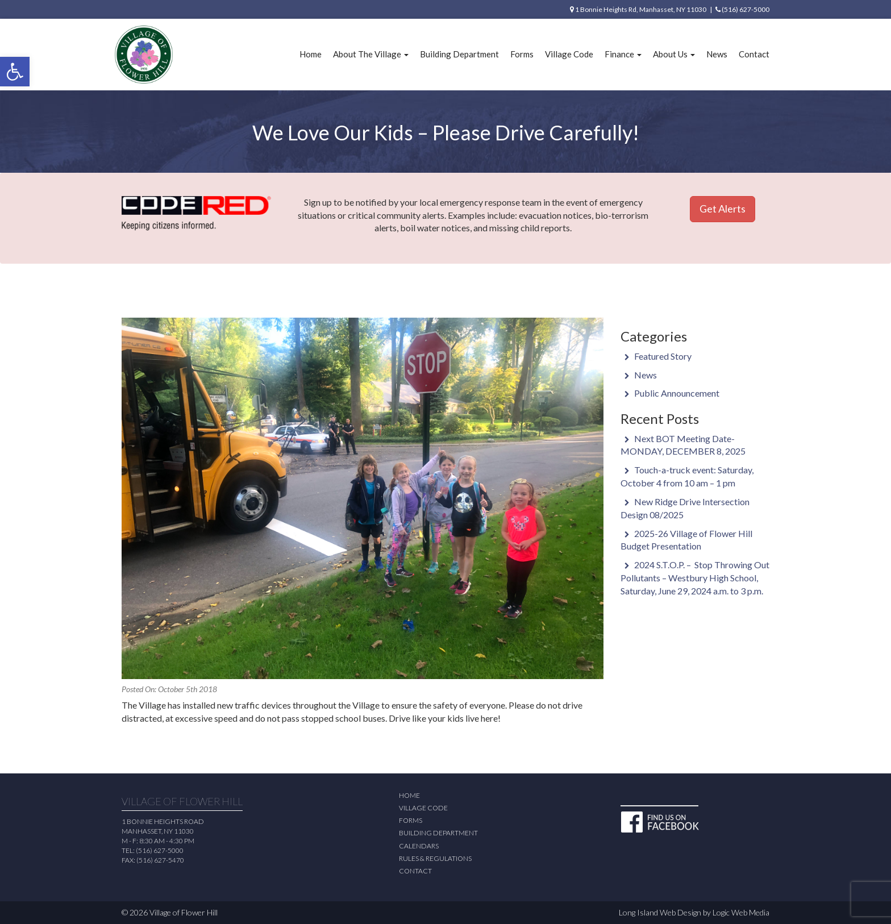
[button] (15, 71)
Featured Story (663, 356)
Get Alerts (723, 208)
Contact (754, 54)
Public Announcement (676, 393)
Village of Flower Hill (183, 912)
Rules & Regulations (435, 858)
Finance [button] (623, 54)
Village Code (569, 54)
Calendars (419, 846)
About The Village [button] (371, 54)
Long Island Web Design (660, 912)
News (716, 54)
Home (310, 54)
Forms (522, 54)
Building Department (459, 54)
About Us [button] (674, 54)
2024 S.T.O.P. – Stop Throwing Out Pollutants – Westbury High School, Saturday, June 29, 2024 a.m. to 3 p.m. (695, 577)
